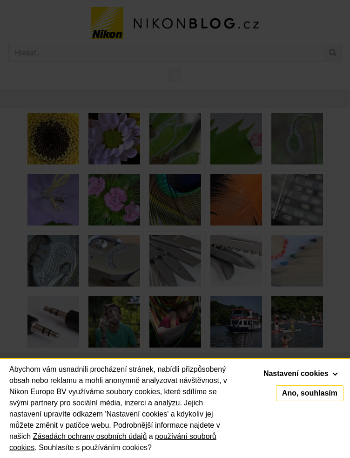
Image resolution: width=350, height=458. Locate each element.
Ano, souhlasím (309, 393)
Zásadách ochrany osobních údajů (90, 436)
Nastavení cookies (300, 373)
